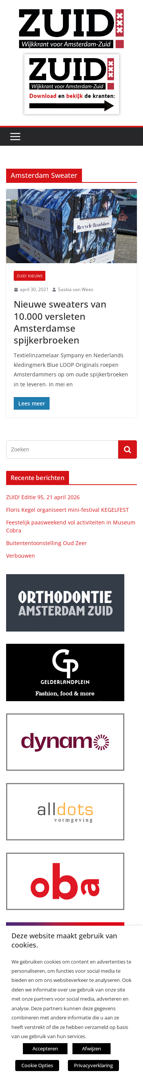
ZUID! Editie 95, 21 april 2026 (43, 497)
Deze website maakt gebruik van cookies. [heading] (64, 940)
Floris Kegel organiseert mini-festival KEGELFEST (67, 509)
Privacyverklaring (93, 1065)
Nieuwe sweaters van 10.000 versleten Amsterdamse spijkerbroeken (60, 322)
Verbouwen (20, 555)
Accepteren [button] (45, 1048)
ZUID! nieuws (29, 275)
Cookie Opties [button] (37, 1065)
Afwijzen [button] (91, 1048)
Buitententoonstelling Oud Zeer (46, 543)
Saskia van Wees (75, 289)
